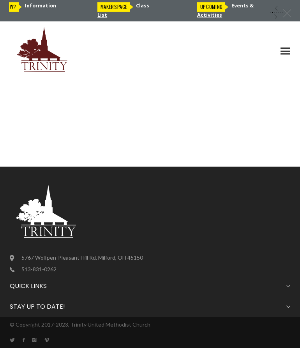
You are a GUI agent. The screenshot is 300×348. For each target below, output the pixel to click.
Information (42, 5)
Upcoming (214, 7)
